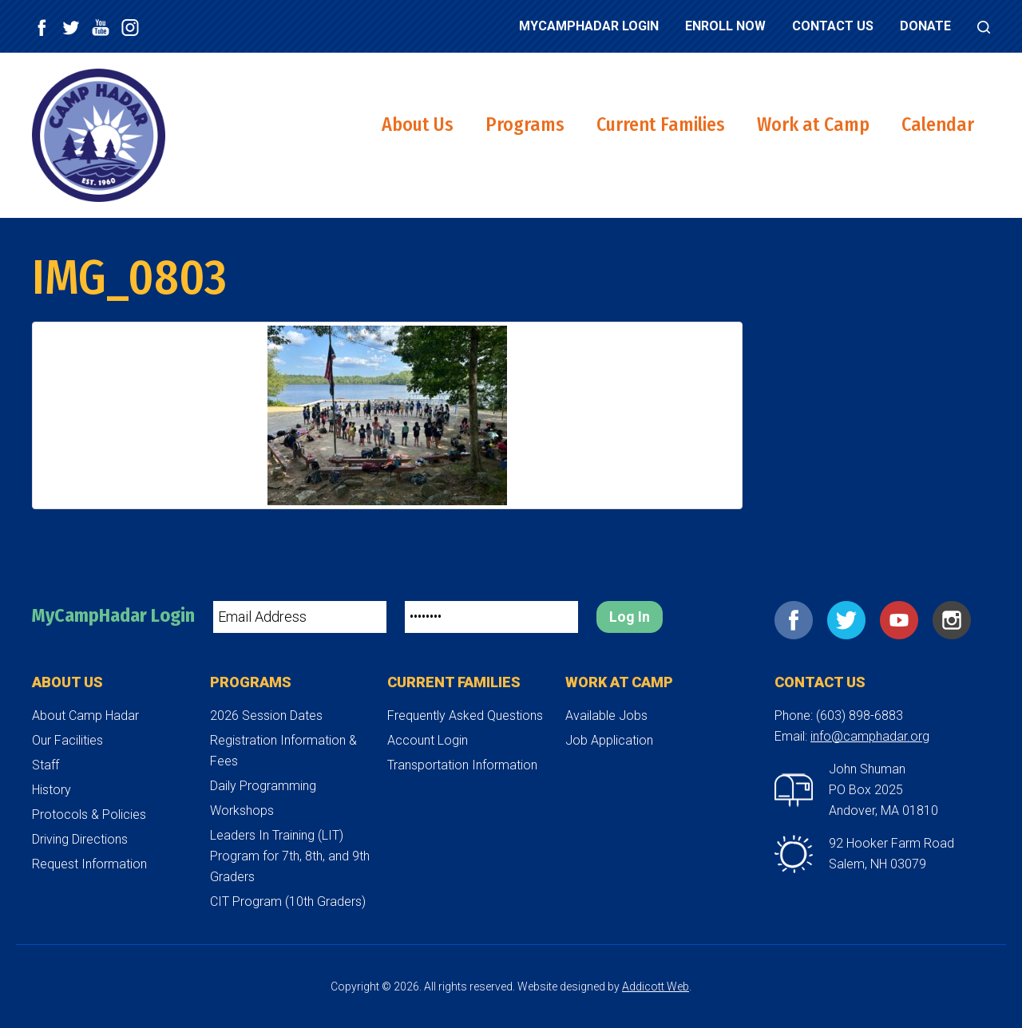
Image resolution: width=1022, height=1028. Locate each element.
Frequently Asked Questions (465, 715)
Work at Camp (813, 124)
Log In (629, 616)
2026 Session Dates (266, 715)
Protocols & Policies (89, 814)
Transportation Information (462, 765)
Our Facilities (67, 740)
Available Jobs (606, 715)
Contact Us (832, 26)
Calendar (937, 124)
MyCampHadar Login (589, 26)
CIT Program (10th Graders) (288, 901)
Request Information (89, 864)
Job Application (609, 740)
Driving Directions (80, 839)
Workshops (242, 810)
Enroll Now (725, 26)
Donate (925, 26)
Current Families (660, 124)
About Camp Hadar (85, 715)
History (51, 789)
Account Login (427, 740)
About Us (418, 124)
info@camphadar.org (869, 736)
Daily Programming (263, 785)
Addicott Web (655, 986)
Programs (524, 124)
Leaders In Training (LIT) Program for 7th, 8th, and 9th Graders (290, 856)
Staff (45, 765)
